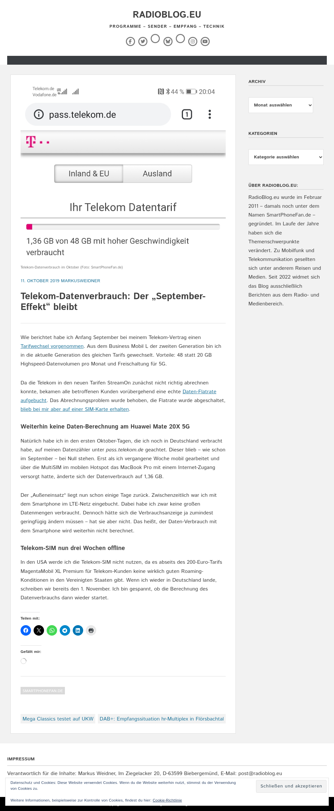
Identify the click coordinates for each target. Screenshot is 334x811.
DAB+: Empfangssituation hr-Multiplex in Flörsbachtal (162, 719)
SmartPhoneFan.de (43, 691)
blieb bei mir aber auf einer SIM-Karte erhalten (75, 409)
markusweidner (80, 281)
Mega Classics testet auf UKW (58, 719)
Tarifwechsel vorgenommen (52, 346)
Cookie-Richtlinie (167, 800)
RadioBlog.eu (167, 15)
